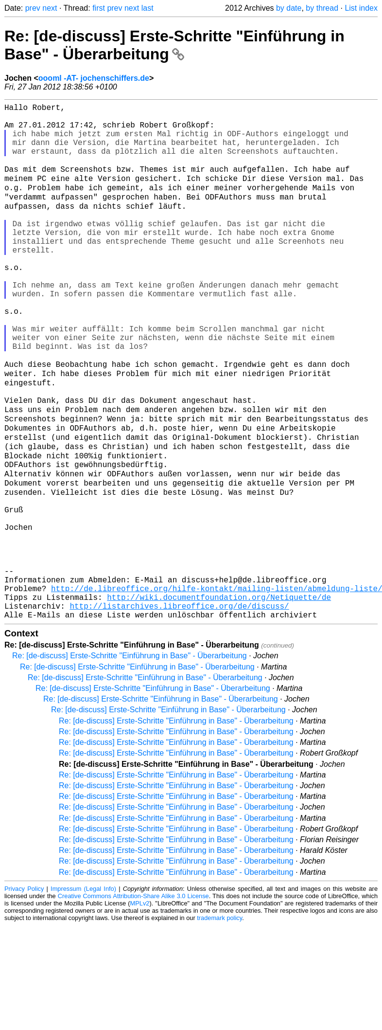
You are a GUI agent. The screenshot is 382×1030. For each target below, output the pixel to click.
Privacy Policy (24, 993)
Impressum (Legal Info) (83, 993)
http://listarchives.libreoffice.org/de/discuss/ (179, 708)
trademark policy (219, 1022)
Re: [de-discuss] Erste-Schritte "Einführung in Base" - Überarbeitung (174, 45)
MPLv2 (140, 1008)
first (98, 8)
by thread (322, 8)
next (49, 8)
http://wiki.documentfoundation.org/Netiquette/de (219, 697)
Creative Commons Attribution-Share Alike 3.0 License (133, 1000)
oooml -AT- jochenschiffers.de (93, 78)
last (147, 8)
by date (288, 8)
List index (361, 8)
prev (32, 8)
